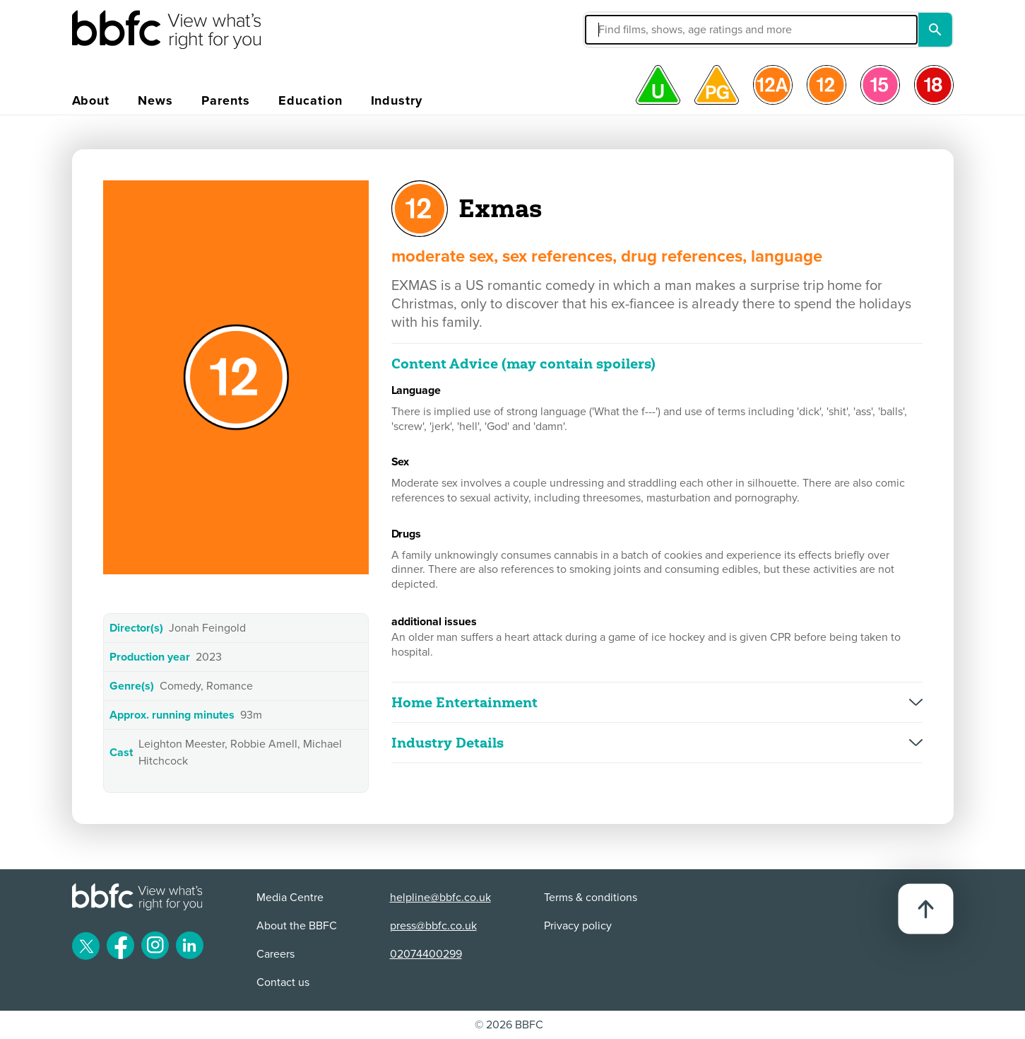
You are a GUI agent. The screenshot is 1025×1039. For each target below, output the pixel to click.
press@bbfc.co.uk (433, 926)
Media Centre (290, 897)
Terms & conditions (590, 897)
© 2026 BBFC (509, 1025)
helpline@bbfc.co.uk (440, 897)
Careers (275, 954)
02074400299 (426, 954)
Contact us (282, 982)
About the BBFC (296, 926)
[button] (645, 29)
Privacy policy (578, 926)
